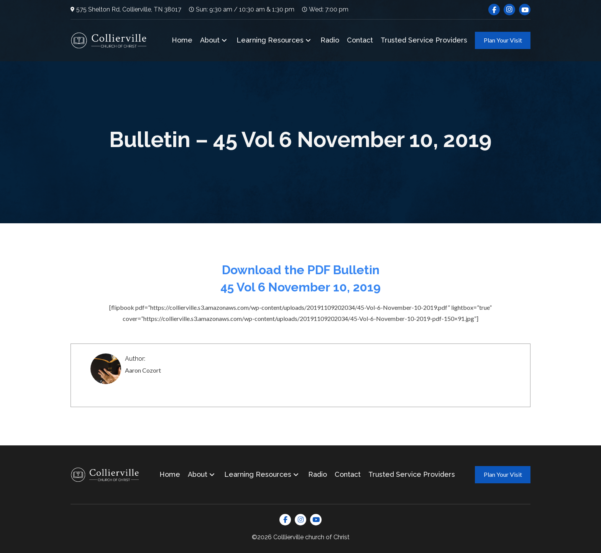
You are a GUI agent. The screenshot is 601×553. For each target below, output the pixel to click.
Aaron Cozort (143, 370)
